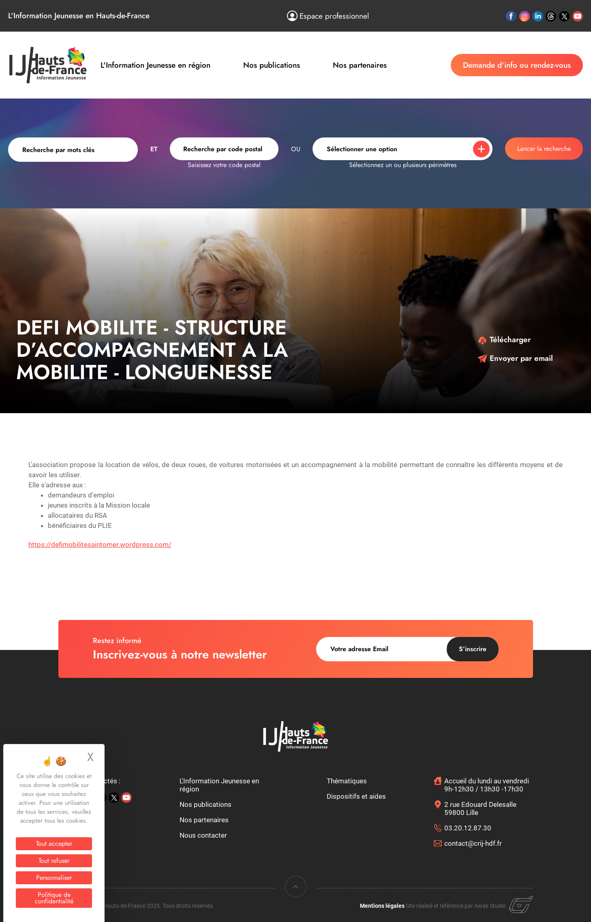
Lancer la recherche (544, 148)
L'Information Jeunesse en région (155, 65)
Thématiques (347, 781)
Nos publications (271, 65)
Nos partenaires (360, 65)
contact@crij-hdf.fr (473, 843)
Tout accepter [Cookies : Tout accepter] (54, 843)
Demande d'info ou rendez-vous (517, 65)
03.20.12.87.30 (467, 828)
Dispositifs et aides (356, 796)
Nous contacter (203, 835)
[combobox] (224, 148)
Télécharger (504, 339)
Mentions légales (382, 906)
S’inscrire (472, 649)
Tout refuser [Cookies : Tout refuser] (54, 860)
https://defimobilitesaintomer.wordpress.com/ (99, 544)
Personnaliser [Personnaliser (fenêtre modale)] (54, 877)
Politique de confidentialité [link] (54, 898)
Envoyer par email (515, 358)
